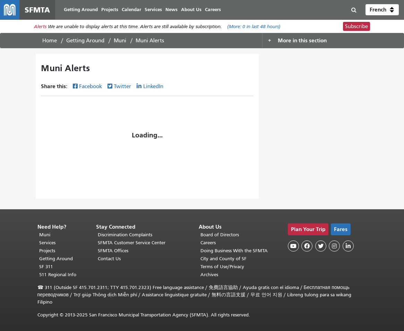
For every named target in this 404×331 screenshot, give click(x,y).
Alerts (40, 26)
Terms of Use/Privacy (222, 267)
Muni (120, 40)
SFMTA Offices (113, 251)
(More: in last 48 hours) (254, 26)
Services (47, 243)
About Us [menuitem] (191, 9)
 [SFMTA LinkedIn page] (348, 246)
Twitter (122, 86)
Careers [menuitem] (213, 9)
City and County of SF (223, 259)
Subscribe (356, 26)
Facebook (90, 86)
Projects (47, 251)
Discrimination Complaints (125, 235)
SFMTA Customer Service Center (131, 243)
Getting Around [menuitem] (81, 9)
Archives (209, 275)
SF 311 (46, 267)
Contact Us (109, 259)
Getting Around (85, 40)
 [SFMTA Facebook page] (307, 246)
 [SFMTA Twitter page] (321, 246)
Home (49, 40)
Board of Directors (219, 235)
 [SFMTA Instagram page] (334, 246)
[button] (382, 9)
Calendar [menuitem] (131, 9)
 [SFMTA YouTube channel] (293, 246)
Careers (208, 243)
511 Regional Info (57, 275)
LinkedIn (153, 86)
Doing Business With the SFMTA (234, 251)
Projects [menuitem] (109, 9)
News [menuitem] (171, 9)
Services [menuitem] (153, 9)
